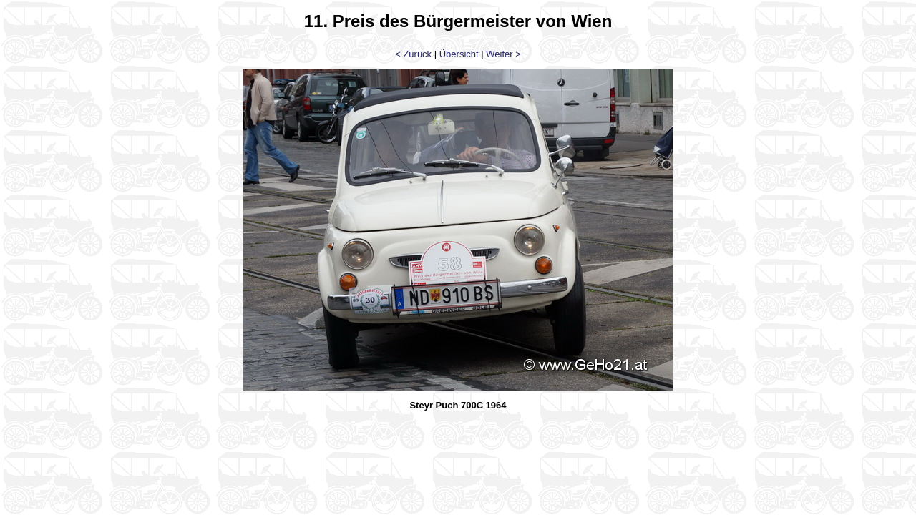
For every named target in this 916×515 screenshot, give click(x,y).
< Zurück (413, 54)
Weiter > (503, 54)
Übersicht (459, 54)
